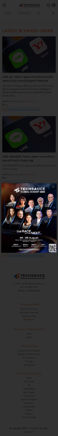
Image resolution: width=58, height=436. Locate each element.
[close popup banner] (53, 186)
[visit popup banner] (29, 218)
